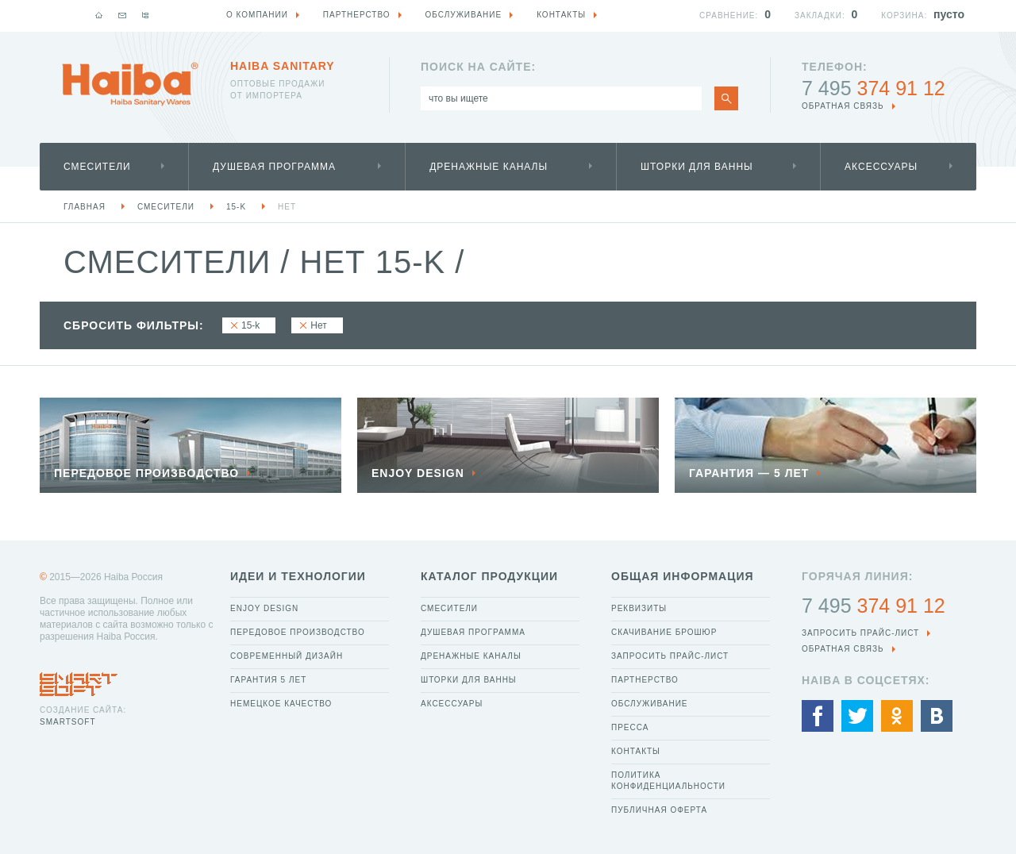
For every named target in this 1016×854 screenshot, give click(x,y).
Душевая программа (274, 166)
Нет (287, 206)
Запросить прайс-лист (670, 656)
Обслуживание (649, 703)
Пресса (629, 727)
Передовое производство (297, 632)
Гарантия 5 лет (268, 679)
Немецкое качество (281, 703)
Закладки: (820, 15)
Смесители (97, 166)
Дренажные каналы (488, 166)
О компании (257, 14)
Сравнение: (728, 15)
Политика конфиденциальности (668, 781)
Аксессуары (881, 166)
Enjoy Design (264, 608)
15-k (236, 206)
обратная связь (843, 106)
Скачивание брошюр (664, 632)
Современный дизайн (286, 656)
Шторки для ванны (697, 166)
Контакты (635, 751)
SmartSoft (67, 721)
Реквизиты (639, 608)
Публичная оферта (659, 810)
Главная (85, 206)
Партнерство (645, 679)
